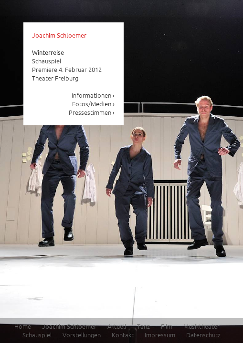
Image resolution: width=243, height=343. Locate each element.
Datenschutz (203, 334)
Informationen (93, 95)
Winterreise (48, 52)
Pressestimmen (92, 112)
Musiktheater (201, 326)
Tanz (143, 326)
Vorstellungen (82, 334)
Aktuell (116, 326)
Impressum (160, 334)
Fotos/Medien (93, 103)
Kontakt (123, 334)
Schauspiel (37, 334)
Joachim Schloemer (59, 35)
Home (22, 326)
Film (166, 326)
